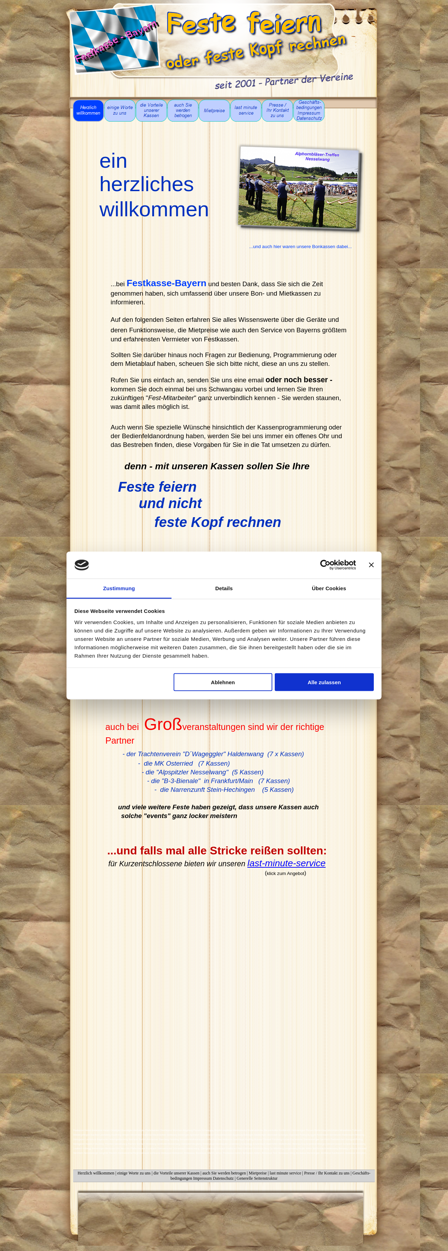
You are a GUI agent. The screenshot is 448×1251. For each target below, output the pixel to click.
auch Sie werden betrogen (224, 1173)
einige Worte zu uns (133, 1173)
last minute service (285, 1173)
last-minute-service (286, 863)
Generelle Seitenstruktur (257, 1178)
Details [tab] (224, 588)
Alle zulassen (324, 682)
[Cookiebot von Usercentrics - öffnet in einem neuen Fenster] (325, 565)
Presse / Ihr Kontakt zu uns (327, 1173)
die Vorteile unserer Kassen (177, 1173)
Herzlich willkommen (96, 1173)
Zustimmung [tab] (119, 588)
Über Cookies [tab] (329, 588)
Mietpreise (258, 1173)
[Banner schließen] (371, 565)
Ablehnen (223, 682)
